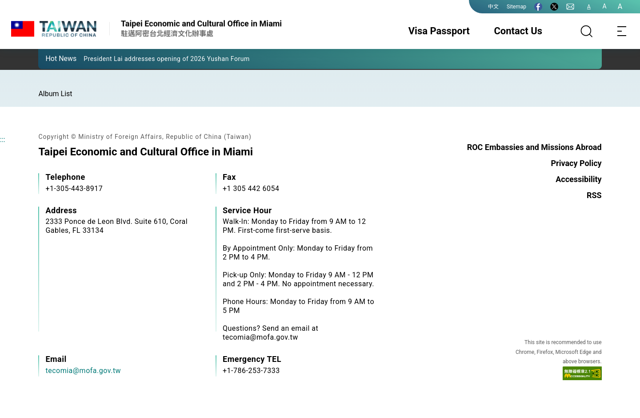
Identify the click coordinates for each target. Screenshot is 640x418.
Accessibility (578, 179)
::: (2, 139)
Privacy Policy (576, 163)
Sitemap (516, 7)
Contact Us (518, 31)
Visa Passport (439, 31)
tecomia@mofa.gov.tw (83, 370)
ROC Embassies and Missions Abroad (534, 147)
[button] (51, 58)
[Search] (586, 31)
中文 (493, 7)
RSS (594, 195)
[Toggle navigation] (622, 31)
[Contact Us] (570, 6)
